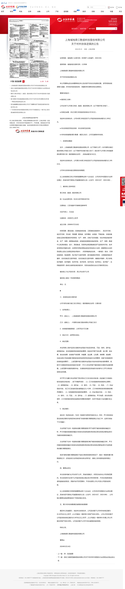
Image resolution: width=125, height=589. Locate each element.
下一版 (46, 81)
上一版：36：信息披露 (65, 554)
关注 (120, 11)
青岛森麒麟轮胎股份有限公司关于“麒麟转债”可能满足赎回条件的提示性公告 (30, 106)
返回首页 (75, 28)
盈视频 (66, 11)
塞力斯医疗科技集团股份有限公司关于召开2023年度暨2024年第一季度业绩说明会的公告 (30, 100)
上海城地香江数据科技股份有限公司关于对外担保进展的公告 (29, 85)
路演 (84, 11)
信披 (75, 11)
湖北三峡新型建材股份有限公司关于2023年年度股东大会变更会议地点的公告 (30, 89)
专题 (111, 11)
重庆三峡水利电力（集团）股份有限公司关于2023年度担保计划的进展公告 (30, 95)
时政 (20, 11)
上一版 (42, 81)
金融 (38, 11)
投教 (93, 11)
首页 (2, 11)
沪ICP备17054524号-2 (63, 585)
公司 (47, 11)
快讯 (11, 11)
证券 (29, 11)
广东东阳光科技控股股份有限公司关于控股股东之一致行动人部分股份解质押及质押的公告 (30, 111)
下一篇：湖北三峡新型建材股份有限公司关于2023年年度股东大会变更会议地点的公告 (86, 558)
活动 (102, 11)
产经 (56, 11)
